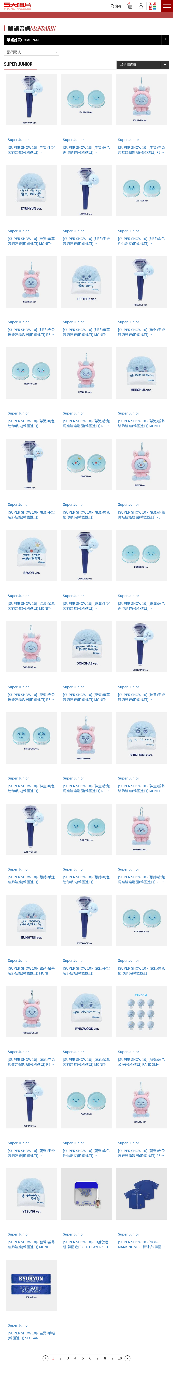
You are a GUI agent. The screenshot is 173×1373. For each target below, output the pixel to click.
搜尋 (118, 5)
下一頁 (127, 1358)
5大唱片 (17, 6)
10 (120, 1357)
